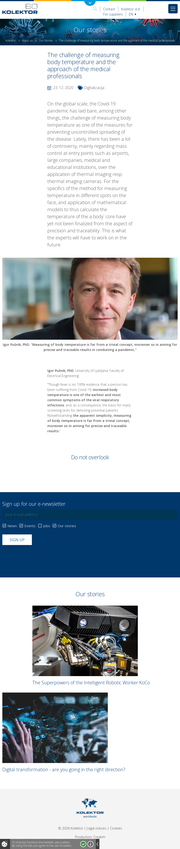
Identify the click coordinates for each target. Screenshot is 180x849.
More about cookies (90, 844)
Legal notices (96, 828)
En (132, 14)
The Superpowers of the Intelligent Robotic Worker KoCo (91, 682)
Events (30, 525)
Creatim (99, 837)
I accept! (83, 844)
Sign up (17, 539)
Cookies (116, 828)
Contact (109, 9)
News (12, 525)
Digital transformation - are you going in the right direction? (63, 769)
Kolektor (10, 41)
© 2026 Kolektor (70, 828)
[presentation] (38, 556)
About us (27, 41)
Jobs (46, 525)
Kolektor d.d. (130, 9)
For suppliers (113, 14)
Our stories (46, 41)
